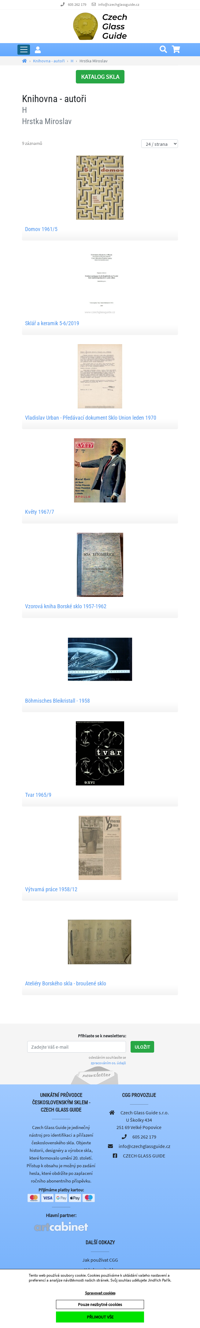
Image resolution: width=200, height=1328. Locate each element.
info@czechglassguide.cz (118, 4)
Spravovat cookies (100, 1293)
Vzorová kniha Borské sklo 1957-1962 (65, 606)
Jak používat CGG (100, 1260)
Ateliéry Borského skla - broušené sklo (65, 983)
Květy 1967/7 (39, 512)
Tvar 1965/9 (38, 795)
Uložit (142, 1047)
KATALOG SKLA (100, 76)
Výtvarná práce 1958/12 (51, 889)
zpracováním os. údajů (108, 1063)
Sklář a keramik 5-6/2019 (52, 323)
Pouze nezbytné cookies (100, 1304)
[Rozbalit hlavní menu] (23, 50)
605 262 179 (77, 4)
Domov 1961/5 (41, 229)
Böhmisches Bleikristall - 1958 (57, 700)
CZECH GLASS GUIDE (144, 1156)
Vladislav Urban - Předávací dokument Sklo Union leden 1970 (90, 417)
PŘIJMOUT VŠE (100, 1317)
